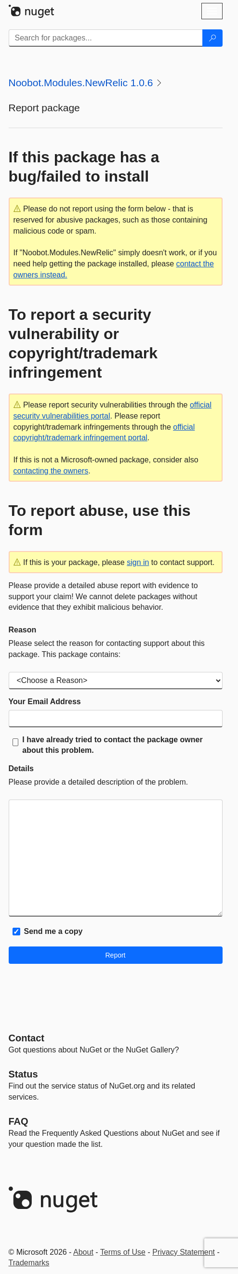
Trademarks (29, 1263)
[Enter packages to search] (106, 38)
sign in (138, 562)
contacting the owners (51, 471)
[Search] (212, 38)
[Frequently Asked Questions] (18, 1121)
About (83, 1252)
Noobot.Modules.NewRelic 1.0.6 (81, 82)
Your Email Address (45, 701)
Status (23, 1074)
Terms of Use (122, 1252)
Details (21, 768)
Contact (26, 1038)
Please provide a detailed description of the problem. (98, 782)
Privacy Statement (183, 1252)
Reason (23, 630)
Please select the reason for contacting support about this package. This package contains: (107, 648)
